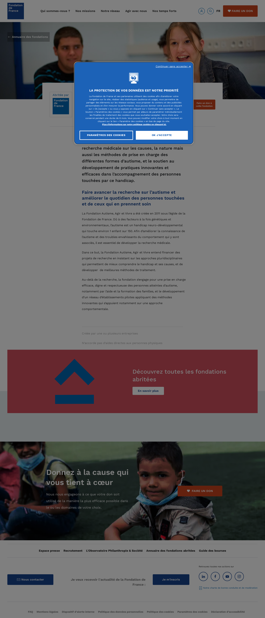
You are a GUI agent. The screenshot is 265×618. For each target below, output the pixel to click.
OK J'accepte (162, 135)
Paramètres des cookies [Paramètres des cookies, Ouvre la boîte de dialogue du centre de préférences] (106, 135)
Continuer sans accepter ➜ (173, 66)
